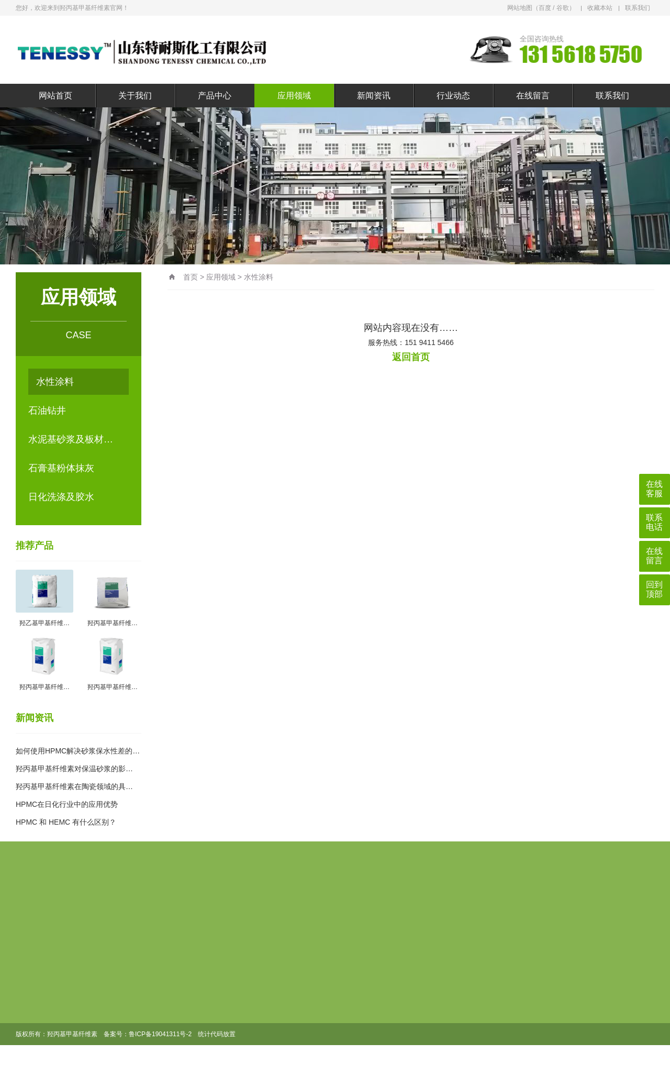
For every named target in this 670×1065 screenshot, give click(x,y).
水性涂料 (55, 381)
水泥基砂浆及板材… (70, 439)
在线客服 (654, 489)
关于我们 (135, 95)
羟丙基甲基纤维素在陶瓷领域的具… (74, 786)
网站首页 (55, 95)
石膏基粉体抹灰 (61, 468)
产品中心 (214, 95)
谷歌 (562, 8)
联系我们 (637, 8)
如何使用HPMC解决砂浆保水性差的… (78, 751)
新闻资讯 (373, 95)
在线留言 (533, 95)
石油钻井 (47, 410)
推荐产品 (34, 545)
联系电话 (654, 522)
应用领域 (294, 95)
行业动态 (453, 95)
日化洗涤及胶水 (61, 497)
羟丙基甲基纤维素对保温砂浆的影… (74, 768)
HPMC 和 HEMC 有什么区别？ (66, 822)
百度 (545, 8)
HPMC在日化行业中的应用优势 (67, 804)
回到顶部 (654, 589)
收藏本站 (599, 8)
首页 (190, 277)
